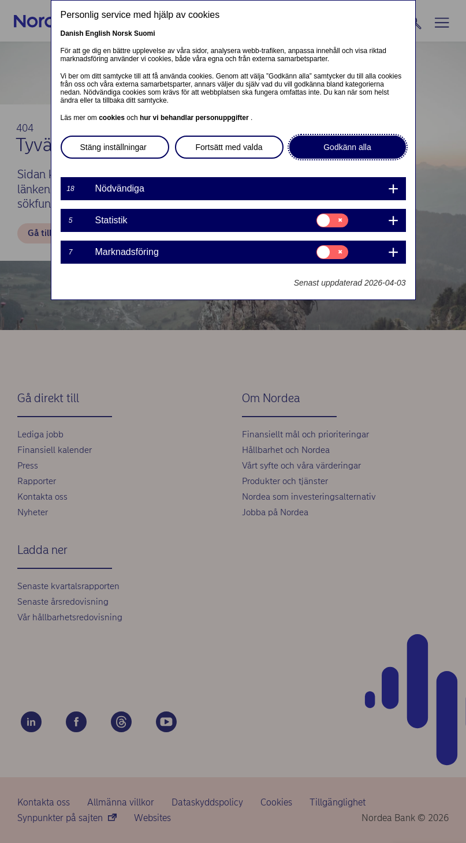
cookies (112, 118)
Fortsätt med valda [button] (229, 147)
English (97, 33)
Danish (72, 33)
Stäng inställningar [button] (113, 147)
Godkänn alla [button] (347, 147)
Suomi (144, 33)
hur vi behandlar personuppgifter (195, 118)
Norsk (122, 33)
